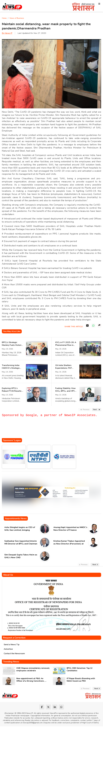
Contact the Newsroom (14, 653)
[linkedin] (54, 707)
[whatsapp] (61, 707)
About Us (8, 574)
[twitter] (48, 707)
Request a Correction (14, 637)
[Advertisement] (47, 430)
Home (4, 18)
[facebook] (41, 707)
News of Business (17, 18)
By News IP (7, 33)
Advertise (8, 649)
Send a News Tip (11, 644)
